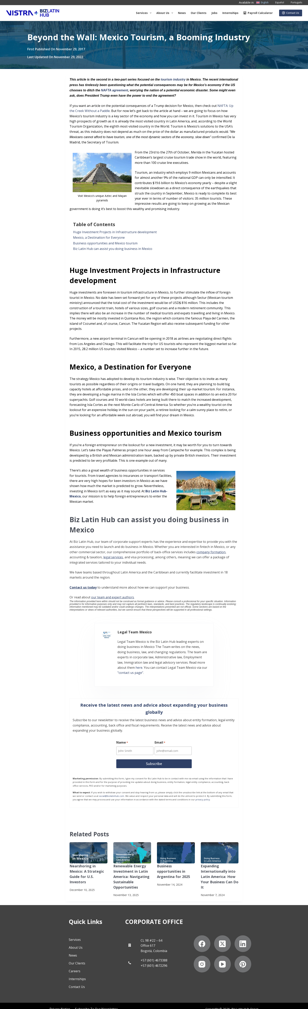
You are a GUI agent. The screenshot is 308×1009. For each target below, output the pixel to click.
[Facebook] (221, 934)
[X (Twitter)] (241, 934)
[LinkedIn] (262, 934)
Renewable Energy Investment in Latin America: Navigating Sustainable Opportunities (129, 867)
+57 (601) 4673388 (154, 951)
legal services (113, 557)
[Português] (294, 2)
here (158, 659)
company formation (211, 552)
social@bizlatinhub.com (111, 788)
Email (160, 735)
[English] (262, 2)
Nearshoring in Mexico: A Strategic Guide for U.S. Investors (88, 863)
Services (144, 13)
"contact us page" (107, 664)
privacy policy (202, 791)
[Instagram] (221, 955)
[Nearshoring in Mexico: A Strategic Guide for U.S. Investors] (88, 845)
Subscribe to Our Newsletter (47, 1002)
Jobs (214, 13)
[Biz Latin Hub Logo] (32, 13)
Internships (230, 13)
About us (165, 13)
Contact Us (290, 13)
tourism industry (173, 79)
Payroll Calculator (258, 13)
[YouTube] (241, 955)
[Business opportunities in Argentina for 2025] (176, 845)
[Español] (277, 2)
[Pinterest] (262, 955)
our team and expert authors (112, 597)
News (182, 13)
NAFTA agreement (114, 90)
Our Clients (198, 13)
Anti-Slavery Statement (85, 1002)
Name (122, 735)
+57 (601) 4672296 (154, 956)
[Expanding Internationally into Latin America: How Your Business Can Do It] (220, 845)
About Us (56, 938)
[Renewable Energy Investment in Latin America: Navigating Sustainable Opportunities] (132, 845)
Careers (55, 962)
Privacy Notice (15, 1002)
